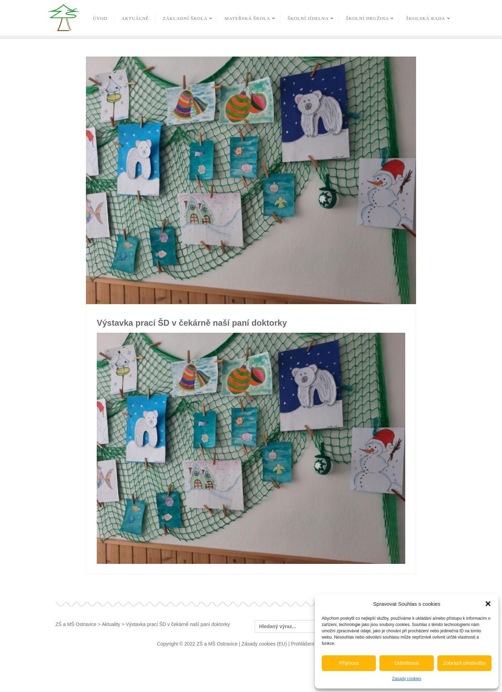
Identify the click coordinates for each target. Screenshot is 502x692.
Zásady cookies (406, 678)
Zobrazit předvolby (464, 663)
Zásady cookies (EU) (264, 644)
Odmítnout (406, 663)
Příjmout (349, 663)
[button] (488, 603)
